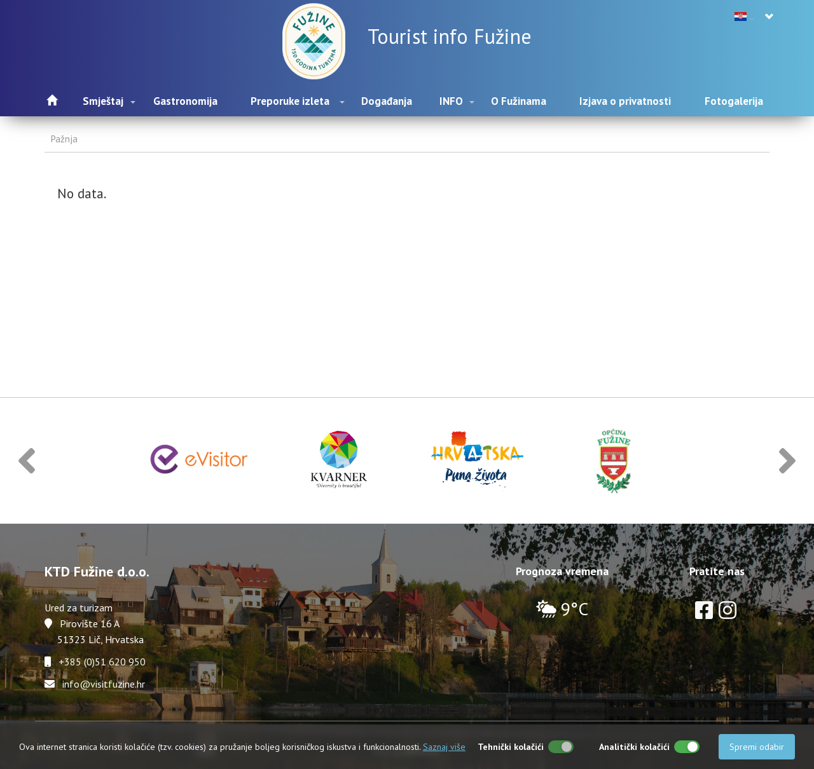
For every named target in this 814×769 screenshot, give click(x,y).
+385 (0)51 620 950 (102, 661)
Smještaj (103, 101)
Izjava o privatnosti (625, 101)
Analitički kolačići (634, 746)
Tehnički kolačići (511, 746)
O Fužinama (518, 101)
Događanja (386, 101)
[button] (27, 461)
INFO (451, 101)
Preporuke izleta (290, 101)
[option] (199, 461)
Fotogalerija (734, 101)
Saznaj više (444, 746)
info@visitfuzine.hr (103, 683)
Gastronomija (185, 101)
